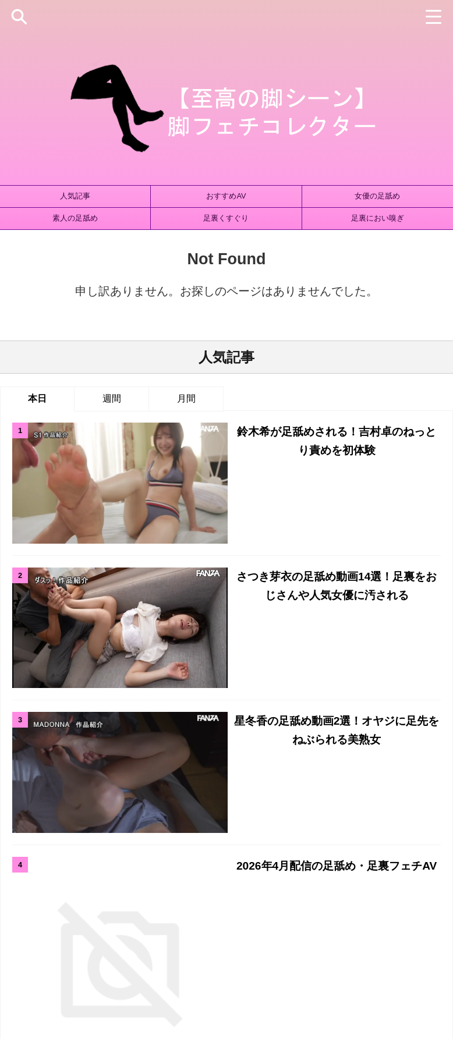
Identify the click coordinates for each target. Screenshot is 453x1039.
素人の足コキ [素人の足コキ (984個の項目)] (343, 849)
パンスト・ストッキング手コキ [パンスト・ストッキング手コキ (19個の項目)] (305, 830)
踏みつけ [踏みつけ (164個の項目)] (375, 868)
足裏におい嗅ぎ (377, 218)
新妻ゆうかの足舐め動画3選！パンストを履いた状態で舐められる (260, 685)
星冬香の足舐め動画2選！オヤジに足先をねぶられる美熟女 (260, 546)
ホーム (127, 932)
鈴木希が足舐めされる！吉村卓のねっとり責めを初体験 (260, 431)
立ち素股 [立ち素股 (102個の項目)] (291, 849)
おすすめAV (226, 196)
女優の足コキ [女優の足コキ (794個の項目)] (87, 849)
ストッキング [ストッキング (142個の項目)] (81, 830)
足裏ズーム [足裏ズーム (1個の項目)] (260, 868)
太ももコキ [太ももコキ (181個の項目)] (428, 830)
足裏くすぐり (226, 218)
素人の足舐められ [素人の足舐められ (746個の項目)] (410, 849)
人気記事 (75, 196)
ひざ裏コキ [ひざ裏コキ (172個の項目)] (25, 830)
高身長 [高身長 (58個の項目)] (416, 868)
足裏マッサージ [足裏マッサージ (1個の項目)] (319, 868)
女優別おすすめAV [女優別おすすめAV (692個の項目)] (230, 849)
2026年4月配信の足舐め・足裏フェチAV (260, 603)
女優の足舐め (377, 196)
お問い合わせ (315, 932)
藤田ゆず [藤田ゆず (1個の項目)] (85, 868)
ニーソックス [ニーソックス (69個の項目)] (215, 830)
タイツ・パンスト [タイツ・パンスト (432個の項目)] (148, 830)
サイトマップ (173, 932)
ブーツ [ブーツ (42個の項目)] (383, 830)
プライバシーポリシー (244, 932)
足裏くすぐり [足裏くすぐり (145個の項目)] (137, 868)
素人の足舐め (75, 218)
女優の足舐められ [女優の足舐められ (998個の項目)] (154, 849)
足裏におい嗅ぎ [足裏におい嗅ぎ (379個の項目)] (200, 868)
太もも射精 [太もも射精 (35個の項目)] (31, 849)
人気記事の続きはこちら (226, 736)
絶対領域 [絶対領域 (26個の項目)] (40, 868)
